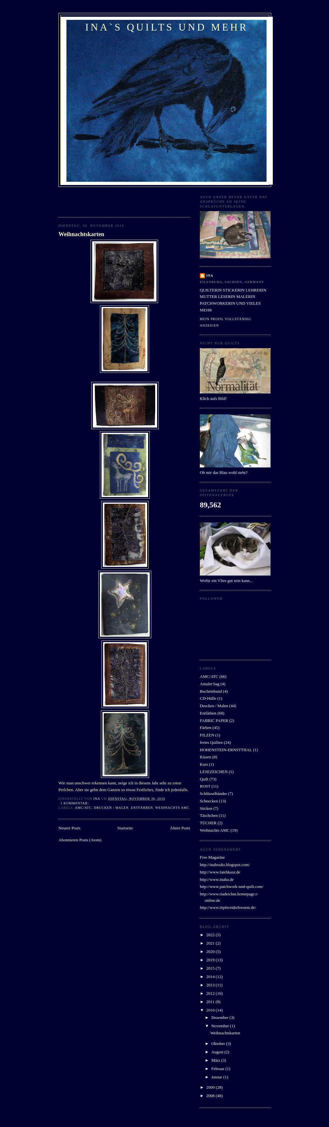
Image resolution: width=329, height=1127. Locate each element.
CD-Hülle (208, 698)
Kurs (204, 764)
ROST (205, 786)
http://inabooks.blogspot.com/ (225, 864)
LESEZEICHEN (214, 771)
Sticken (206, 808)
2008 (211, 1095)
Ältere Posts (180, 828)
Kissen (205, 756)
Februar (218, 1068)
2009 (211, 1087)
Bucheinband (211, 691)
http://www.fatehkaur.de (220, 872)
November (220, 1025)
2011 (211, 1001)
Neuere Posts (69, 828)
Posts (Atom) (90, 839)
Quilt (204, 779)
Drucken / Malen (111, 807)
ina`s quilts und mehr (166, 27)
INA (209, 275)
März (216, 1060)
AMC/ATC (83, 807)
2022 (211, 934)
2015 (211, 968)
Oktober (218, 1043)
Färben (205, 727)
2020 (211, 951)
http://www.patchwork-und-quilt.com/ (231, 886)
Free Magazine (212, 857)
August (218, 1051)
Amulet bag (209, 683)
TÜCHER (208, 822)
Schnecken (209, 801)
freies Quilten (211, 742)
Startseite (125, 828)
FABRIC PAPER (214, 720)
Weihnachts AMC (172, 807)
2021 (211, 943)
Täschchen (209, 815)
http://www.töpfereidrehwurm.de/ (228, 907)
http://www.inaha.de (217, 879)
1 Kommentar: (75, 803)
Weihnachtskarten (81, 234)
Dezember (220, 1017)
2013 (211, 985)
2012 (211, 993)
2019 (211, 959)
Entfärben (142, 807)
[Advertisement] (96, 199)
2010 (211, 1010)
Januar (217, 1077)
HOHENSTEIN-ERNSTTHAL (226, 749)
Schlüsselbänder (213, 793)
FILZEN (207, 735)
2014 (211, 976)
